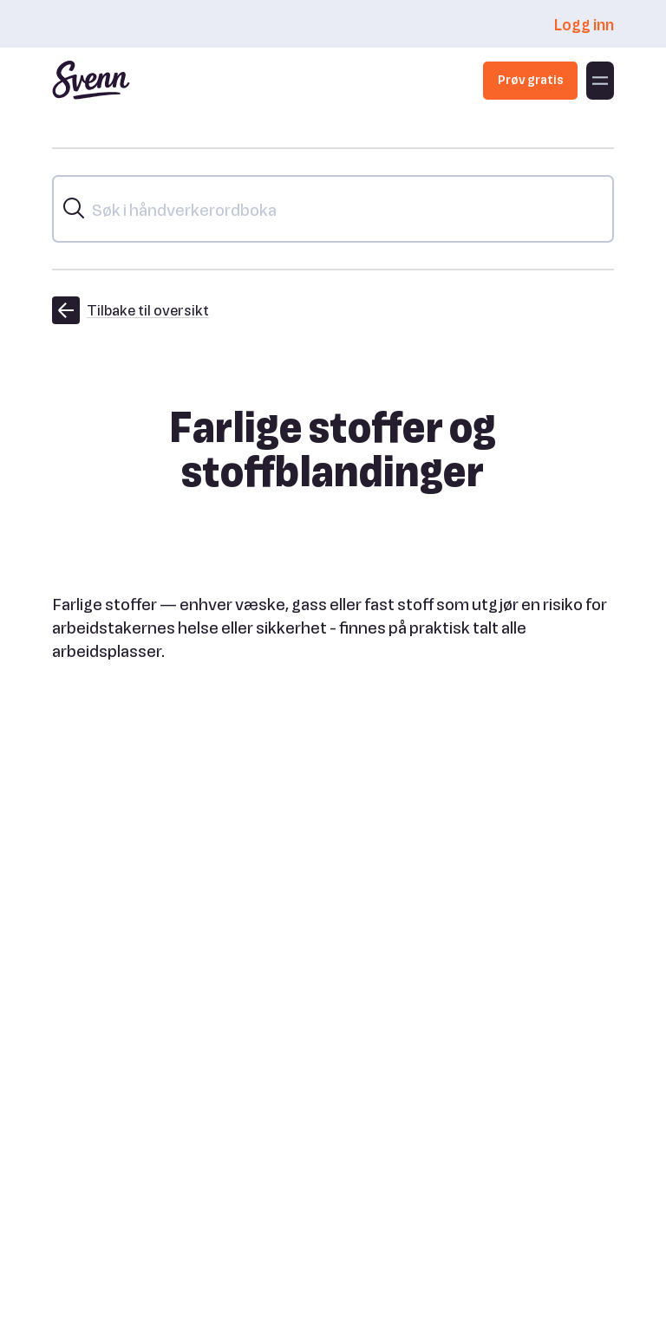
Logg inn (583, 24)
